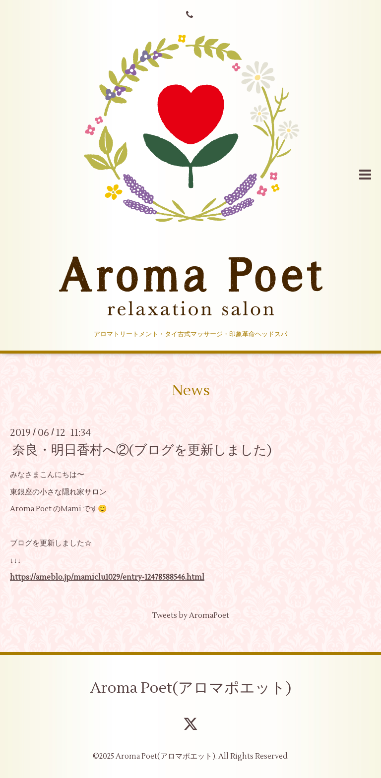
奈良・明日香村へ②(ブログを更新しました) (142, 450)
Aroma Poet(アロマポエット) (190, 688)
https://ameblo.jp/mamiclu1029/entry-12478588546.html (107, 577)
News (191, 390)
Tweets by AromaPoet (190, 615)
